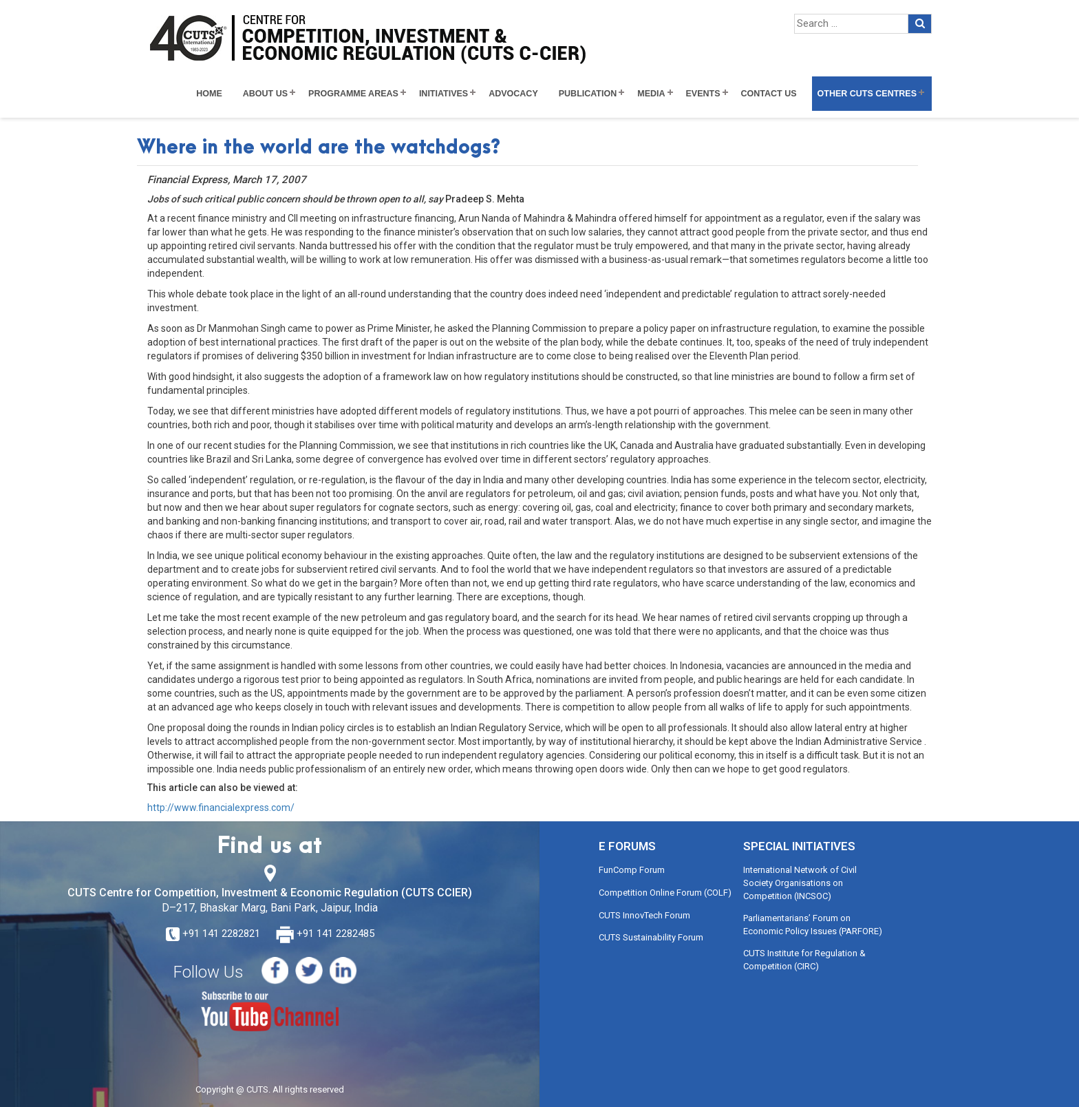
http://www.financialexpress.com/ (221, 807)
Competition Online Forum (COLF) (665, 892)
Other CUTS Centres (867, 93)
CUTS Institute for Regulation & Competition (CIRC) (804, 959)
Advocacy (513, 93)
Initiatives (443, 93)
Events (703, 93)
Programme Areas (353, 93)
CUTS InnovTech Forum (644, 915)
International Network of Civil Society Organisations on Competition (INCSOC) (800, 882)
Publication (588, 93)
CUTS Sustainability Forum (651, 937)
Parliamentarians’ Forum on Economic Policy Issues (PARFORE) (812, 924)
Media (651, 93)
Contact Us (769, 93)
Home (209, 93)
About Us (265, 93)
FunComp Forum (632, 870)
